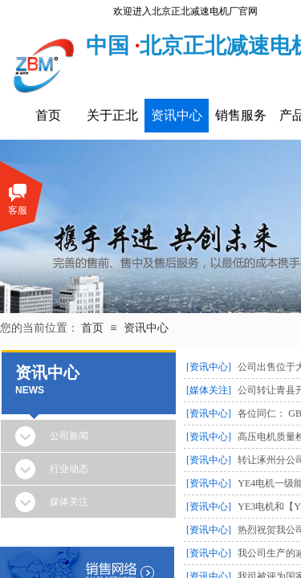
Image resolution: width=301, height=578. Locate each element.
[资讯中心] (208, 366)
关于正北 (112, 115)
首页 (48, 115)
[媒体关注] (208, 390)
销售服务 (240, 115)
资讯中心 (176, 115)
